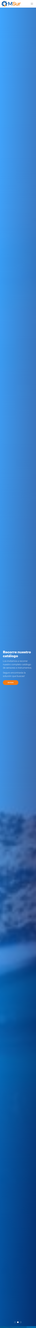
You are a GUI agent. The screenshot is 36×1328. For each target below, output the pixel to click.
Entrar (11, 682)
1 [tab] (15, 1322)
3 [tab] (21, 1322)
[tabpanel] (18, 667)
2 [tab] (18, 1322)
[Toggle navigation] (31, 4)
